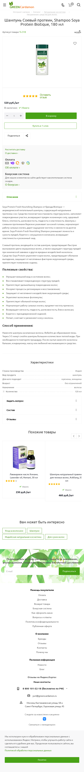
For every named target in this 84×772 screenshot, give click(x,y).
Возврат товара (42, 597)
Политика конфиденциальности (42, 615)
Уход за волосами (14, 524)
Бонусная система (42, 602)
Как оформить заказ (42, 606)
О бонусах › (12, 184)
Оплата (42, 588)
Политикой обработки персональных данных (28, 750)
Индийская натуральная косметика (23, 530)
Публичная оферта (42, 619)
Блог (42, 662)
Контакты (42, 641)
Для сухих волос (56, 530)
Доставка (42, 593)
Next (79, 436)
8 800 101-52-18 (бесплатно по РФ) (43, 682)
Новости (42, 658)
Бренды (42, 632)
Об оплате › (12, 167)
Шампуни (34, 524)
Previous (74, 436)
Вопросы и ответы (42, 610)
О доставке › (11, 153)
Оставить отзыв (45, 96)
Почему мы (42, 645)
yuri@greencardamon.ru (45, 689)
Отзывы (42, 636)
